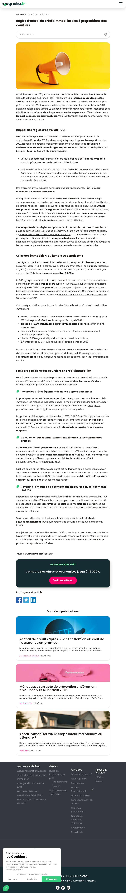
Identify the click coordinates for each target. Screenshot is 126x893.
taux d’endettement (34, 158)
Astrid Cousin (35, 553)
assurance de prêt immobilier (53, 162)
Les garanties (59, 781)
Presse (99, 781)
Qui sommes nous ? (81, 774)
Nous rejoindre (79, 778)
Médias (100, 777)
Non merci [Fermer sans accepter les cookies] (12, 879)
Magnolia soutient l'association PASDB (63, 876)
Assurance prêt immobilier (31, 771)
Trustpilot (90, 880)
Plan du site (77, 832)
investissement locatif (94, 500)
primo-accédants (30, 416)
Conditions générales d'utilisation (77, 819)
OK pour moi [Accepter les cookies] (51, 879)
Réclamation (78, 827)
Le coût (56, 786)
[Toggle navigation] (121, 4)
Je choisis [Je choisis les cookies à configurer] (32, 879)
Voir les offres (63, 580)
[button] (5, 888)
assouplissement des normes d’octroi (69, 280)
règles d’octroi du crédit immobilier (45, 143)
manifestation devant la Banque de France (82, 294)
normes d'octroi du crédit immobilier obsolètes (44, 234)
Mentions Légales (80, 795)
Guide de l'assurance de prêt (57, 774)
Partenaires (77, 783)
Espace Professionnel (78, 789)
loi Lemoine (25, 476)
